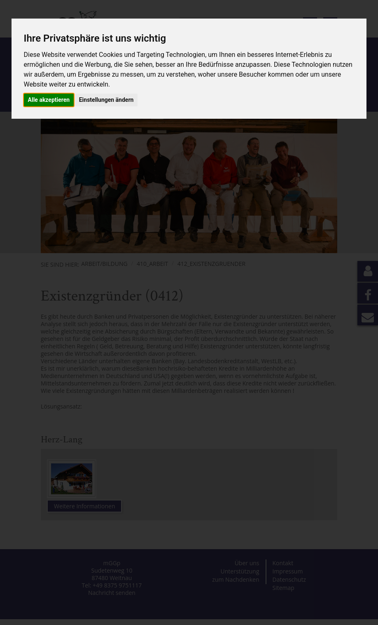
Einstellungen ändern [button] (106, 99)
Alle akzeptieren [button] (49, 99)
